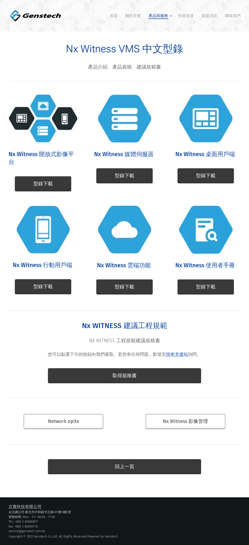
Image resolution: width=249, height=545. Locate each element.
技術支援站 (177, 354)
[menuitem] (114, 16)
